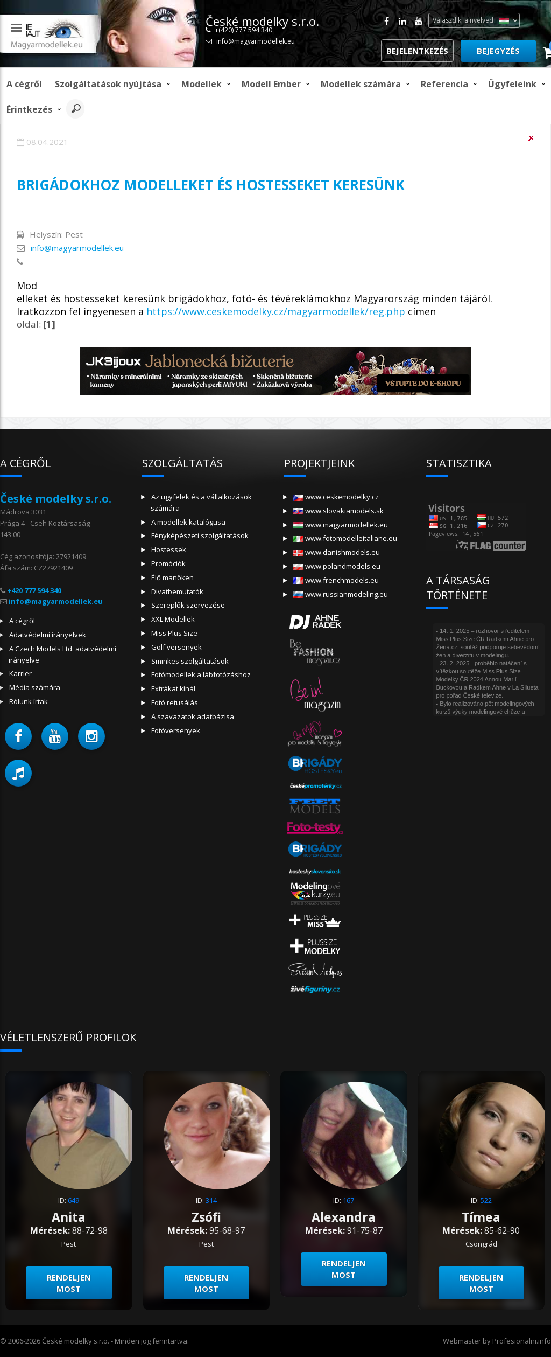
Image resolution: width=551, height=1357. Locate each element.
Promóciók (168, 563)
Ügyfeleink (512, 84)
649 (73, 1200)
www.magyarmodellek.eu (340, 525)
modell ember (271, 84)
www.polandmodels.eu (336, 566)
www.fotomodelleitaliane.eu (345, 538)
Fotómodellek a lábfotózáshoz (201, 674)
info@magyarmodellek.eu (255, 41)
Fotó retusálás (174, 702)
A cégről (24, 84)
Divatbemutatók (177, 591)
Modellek (201, 84)
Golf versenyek (176, 647)
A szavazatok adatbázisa (192, 716)
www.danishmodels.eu (336, 552)
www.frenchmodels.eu (336, 580)
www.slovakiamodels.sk (338, 511)
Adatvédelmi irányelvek (47, 634)
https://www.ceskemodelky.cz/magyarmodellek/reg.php (275, 311)
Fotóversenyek (175, 730)
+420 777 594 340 (34, 590)
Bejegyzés (498, 50)
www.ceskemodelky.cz (336, 497)
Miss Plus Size (174, 633)
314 (211, 1200)
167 (348, 1200)
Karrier (20, 673)
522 (486, 1200)
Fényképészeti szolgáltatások (200, 535)
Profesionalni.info (521, 1341)
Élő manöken (172, 577)
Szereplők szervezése (188, 605)
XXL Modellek (173, 619)
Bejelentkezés (417, 50)
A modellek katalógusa (188, 522)
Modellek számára (361, 84)
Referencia (444, 84)
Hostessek (168, 549)
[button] (18, 736)
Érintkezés (29, 109)
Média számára (34, 687)
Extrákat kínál (173, 688)
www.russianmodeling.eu (340, 594)
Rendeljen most (69, 1283)
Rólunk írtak (28, 701)
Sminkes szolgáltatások (190, 661)
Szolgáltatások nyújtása (108, 84)
